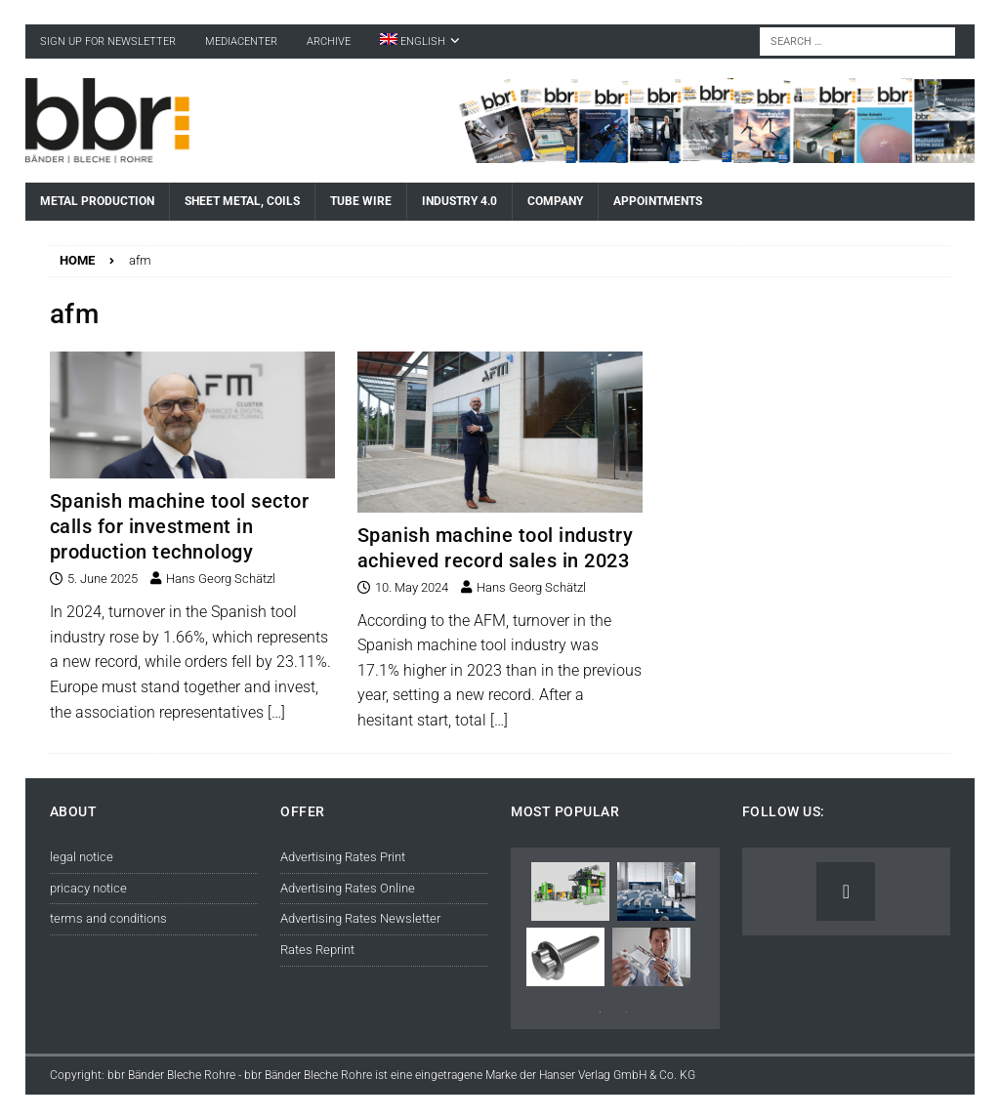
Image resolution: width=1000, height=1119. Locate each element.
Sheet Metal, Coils (242, 201)
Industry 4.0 (459, 201)
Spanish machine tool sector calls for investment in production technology (180, 526)
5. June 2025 (102, 578)
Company (555, 201)
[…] (276, 712)
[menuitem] (420, 41)
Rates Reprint (317, 949)
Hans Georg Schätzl (220, 578)
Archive (329, 41)
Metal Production (97, 201)
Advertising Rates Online (347, 888)
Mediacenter (241, 41)
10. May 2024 (411, 587)
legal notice (81, 857)
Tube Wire (361, 201)
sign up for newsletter (108, 41)
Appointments (657, 201)
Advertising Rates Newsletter (360, 918)
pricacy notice (88, 888)
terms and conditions (108, 918)
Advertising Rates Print (342, 857)
